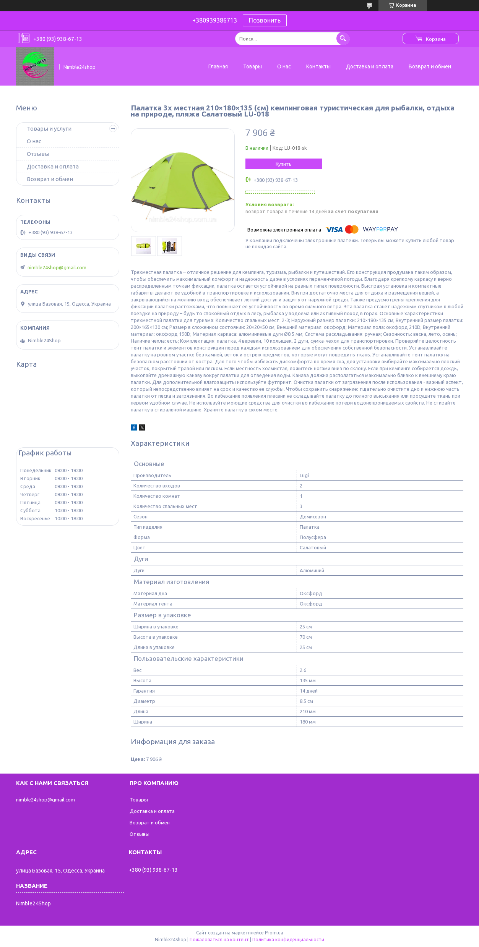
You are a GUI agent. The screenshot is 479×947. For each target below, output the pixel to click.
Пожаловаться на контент (219, 939)
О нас (284, 66)
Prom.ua (274, 932)
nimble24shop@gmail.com (57, 267)
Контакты (318, 66)
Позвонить (265, 20)
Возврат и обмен (430, 66)
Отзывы (38, 154)
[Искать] (343, 38)
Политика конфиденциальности (288, 939)
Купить (284, 164)
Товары (252, 66)
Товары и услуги (49, 128)
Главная (218, 66)
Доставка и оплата (369, 66)
